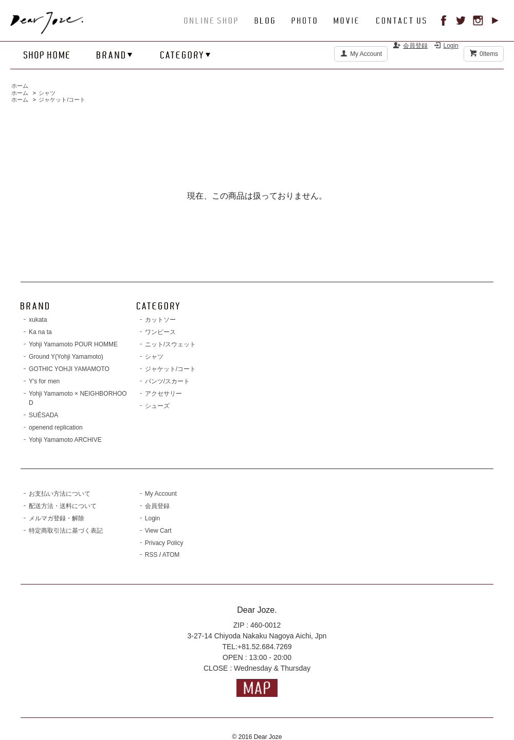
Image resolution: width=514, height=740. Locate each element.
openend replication (56, 427)
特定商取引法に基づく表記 (66, 530)
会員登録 (415, 45)
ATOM (171, 554)
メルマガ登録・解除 (56, 518)
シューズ (157, 406)
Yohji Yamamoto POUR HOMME (73, 344)
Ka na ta (40, 332)
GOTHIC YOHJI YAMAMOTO (69, 369)
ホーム (19, 86)
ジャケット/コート (62, 99)
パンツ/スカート (167, 381)
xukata (38, 319)
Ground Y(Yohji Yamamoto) (66, 356)
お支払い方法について (59, 493)
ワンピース (160, 332)
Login (451, 45)
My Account (366, 53)
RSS (151, 554)
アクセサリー (163, 393)
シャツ (47, 93)
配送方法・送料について (63, 506)
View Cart (158, 530)
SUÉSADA (43, 415)
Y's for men (44, 381)
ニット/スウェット (170, 344)
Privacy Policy (164, 543)
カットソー (160, 319)
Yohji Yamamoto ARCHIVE (65, 439)
